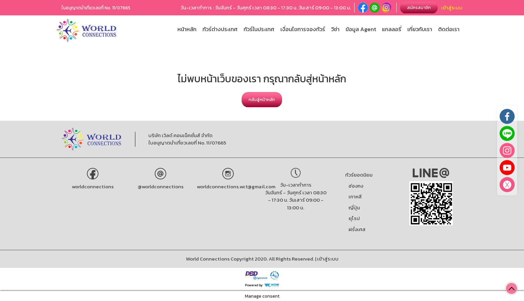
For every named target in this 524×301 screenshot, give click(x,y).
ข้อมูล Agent (361, 29)
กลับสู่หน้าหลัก (262, 99)
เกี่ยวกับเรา (419, 29)
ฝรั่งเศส (357, 229)
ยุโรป (354, 218)
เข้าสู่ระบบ (452, 7)
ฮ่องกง (356, 186)
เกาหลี (355, 196)
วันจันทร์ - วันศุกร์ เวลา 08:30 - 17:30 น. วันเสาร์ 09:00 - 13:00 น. (295, 200)
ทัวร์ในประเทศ (259, 29)
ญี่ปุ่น (354, 207)
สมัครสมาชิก (419, 7)
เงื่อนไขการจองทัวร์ (302, 29)
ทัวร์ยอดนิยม (359, 175)
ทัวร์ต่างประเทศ (220, 29)
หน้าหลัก (186, 29)
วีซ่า (335, 29)
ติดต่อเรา (449, 29)
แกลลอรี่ (391, 29)
